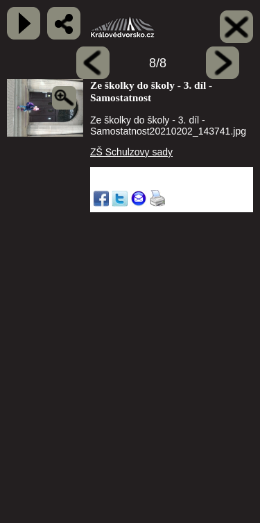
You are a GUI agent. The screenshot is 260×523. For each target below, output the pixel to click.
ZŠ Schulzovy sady (131, 151)
